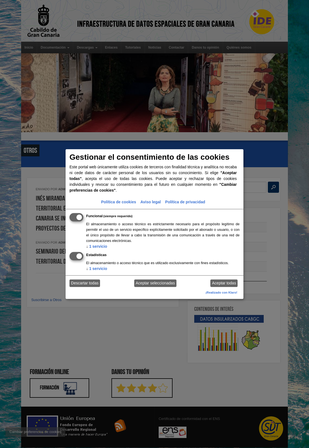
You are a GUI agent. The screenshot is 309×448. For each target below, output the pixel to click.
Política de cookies (118, 202)
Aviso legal (150, 202)
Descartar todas (85, 283)
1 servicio (96, 246)
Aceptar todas (224, 283)
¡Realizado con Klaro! (221, 292)
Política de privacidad (185, 202)
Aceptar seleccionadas (155, 283)
